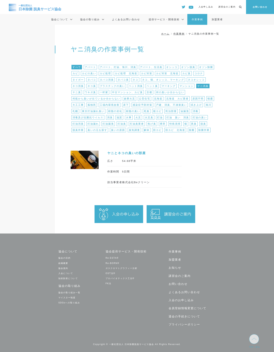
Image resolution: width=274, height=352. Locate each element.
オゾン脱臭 (188, 67)
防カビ (157, 130)
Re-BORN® (112, 263)
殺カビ (157, 111)
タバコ (92, 79)
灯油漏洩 (108, 123)
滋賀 (119, 117)
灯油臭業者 (137, 123)
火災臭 (149, 117)
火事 (129, 117)
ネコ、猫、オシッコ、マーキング (163, 79)
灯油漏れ (93, 123)
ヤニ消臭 (202, 86)
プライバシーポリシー (184, 323)
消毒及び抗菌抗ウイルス (88, 117)
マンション (186, 86)
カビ (75, 73)
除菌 (191, 130)
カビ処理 (105, 73)
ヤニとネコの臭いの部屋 (126, 153)
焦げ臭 (152, 123)
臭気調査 (134, 130)
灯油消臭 (78, 123)
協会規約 (63, 268)
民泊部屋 (171, 111)
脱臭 (203, 123)
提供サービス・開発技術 (164, 19)
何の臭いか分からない (170, 92)
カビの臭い (89, 73)
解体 (146, 130)
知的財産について (68, 278)
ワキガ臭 (90, 92)
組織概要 (63, 263)
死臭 (146, 111)
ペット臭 (152, 86)
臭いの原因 (118, 130)
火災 (138, 117)
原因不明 (198, 98)
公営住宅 (144, 98)
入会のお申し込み (181, 299)
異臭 (194, 123)
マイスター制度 (66, 297)
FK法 (108, 283)
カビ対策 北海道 (167, 73)
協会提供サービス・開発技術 (126, 251)
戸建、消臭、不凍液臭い (171, 104)
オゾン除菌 (206, 67)
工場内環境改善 (109, 104)
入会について (65, 273)
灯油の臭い (200, 117)
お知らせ (174, 267)
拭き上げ (196, 104)
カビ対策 (146, 73)
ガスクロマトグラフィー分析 (121, 268)
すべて (77, 67)
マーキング (169, 86)
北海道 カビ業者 (177, 98)
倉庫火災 (129, 98)
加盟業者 (217, 19)
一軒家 (104, 92)
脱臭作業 (78, 130)
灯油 (160, 117)
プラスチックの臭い (112, 86)
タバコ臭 (123, 79)
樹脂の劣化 (115, 111)
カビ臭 (186, 73)
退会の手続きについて (184, 315)
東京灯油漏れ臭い (93, 111)
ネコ (135, 79)
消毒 (195, 111)
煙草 (162, 123)
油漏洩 (185, 111)
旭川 (208, 104)
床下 (126, 104)
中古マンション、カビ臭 (127, 92)
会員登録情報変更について (187, 307)
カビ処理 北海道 (126, 73)
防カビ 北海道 (175, 130)
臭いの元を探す (97, 130)
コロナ (198, 73)
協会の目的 (64, 258)
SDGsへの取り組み (69, 302)
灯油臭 (122, 123)
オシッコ (171, 67)
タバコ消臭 (107, 79)
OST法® (110, 273)
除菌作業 (204, 130)
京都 (149, 92)
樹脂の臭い (133, 111)
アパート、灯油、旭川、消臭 (118, 67)
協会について (59, 19)
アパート (90, 67)
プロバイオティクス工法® (120, 278)
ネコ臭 (92, 86)
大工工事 (78, 104)
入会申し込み (206, 7)
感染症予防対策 (142, 104)
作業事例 (197, 19)
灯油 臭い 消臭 (178, 117)
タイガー (78, 79)
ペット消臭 (136, 86)
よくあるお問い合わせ (126, 19)
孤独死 (92, 104)
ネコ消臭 (78, 86)
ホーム (165, 33)
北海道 (158, 98)
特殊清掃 (175, 123)
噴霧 (210, 98)
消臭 (110, 117)
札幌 (75, 111)
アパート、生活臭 (151, 67)
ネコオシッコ (196, 79)
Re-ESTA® (112, 258)
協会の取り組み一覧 (69, 292)
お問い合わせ (260, 7)
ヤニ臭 (77, 92)
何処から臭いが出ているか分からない (96, 98)
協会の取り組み (90, 19)
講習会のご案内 (227, 7)
